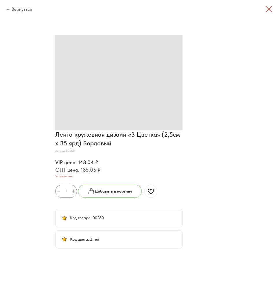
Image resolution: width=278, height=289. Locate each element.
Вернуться (22, 9)
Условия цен (64, 176)
